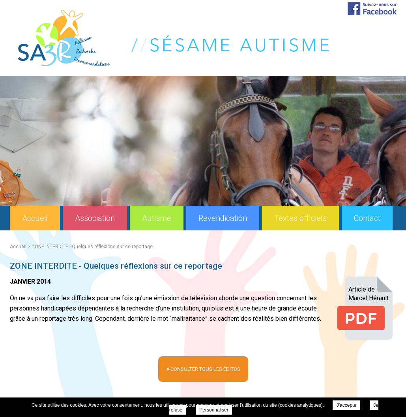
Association (95, 218)
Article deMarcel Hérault (368, 294)
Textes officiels (300, 218)
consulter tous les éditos (203, 368)
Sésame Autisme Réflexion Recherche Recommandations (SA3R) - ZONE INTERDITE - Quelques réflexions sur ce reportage (173, 38)
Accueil (35, 218)
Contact (367, 218)
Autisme (156, 218)
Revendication (222, 218)
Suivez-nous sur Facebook (372, 8)
